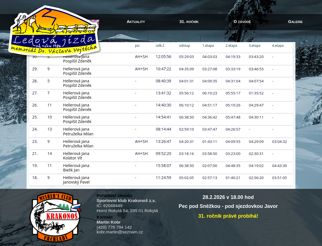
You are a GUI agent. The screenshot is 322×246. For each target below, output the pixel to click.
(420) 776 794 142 (114, 227)
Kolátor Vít (72, 158)
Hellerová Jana (76, 68)
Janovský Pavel (76, 182)
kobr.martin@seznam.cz (120, 231)
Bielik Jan (71, 170)
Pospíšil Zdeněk (77, 61)
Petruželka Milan (78, 133)
